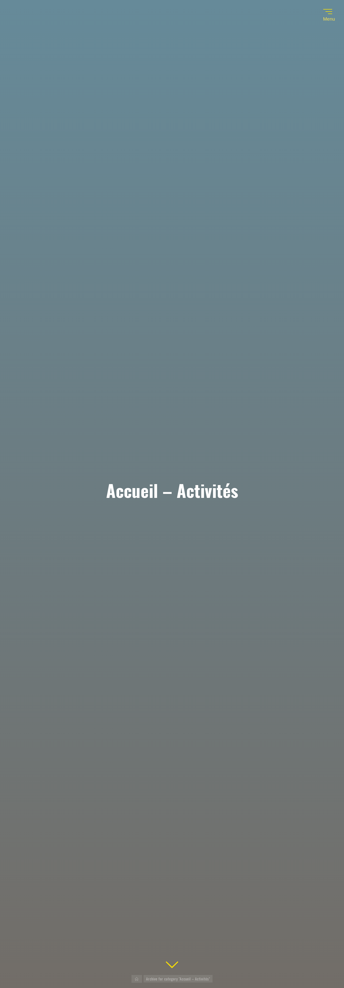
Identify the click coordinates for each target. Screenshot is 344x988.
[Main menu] (327, 11)
